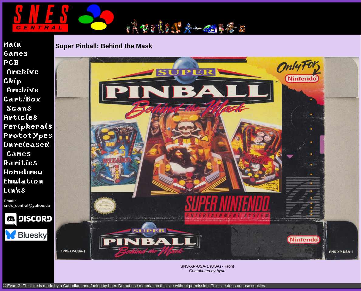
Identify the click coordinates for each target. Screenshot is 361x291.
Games (16, 53)
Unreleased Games (27, 148)
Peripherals (28, 126)
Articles (21, 117)
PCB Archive (21, 66)
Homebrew (23, 171)
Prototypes (28, 135)
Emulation (24, 181)
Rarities (21, 162)
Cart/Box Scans (22, 103)
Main (13, 44)
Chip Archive (21, 84)
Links (15, 190)
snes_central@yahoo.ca (27, 205)
